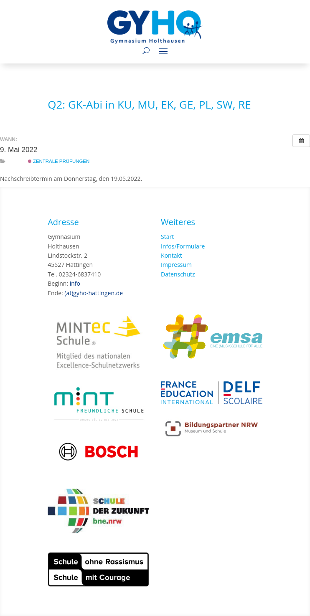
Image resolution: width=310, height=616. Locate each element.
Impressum (176, 265)
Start (167, 237)
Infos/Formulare (183, 246)
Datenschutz (178, 274)
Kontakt (171, 255)
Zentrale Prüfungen (59, 161)
